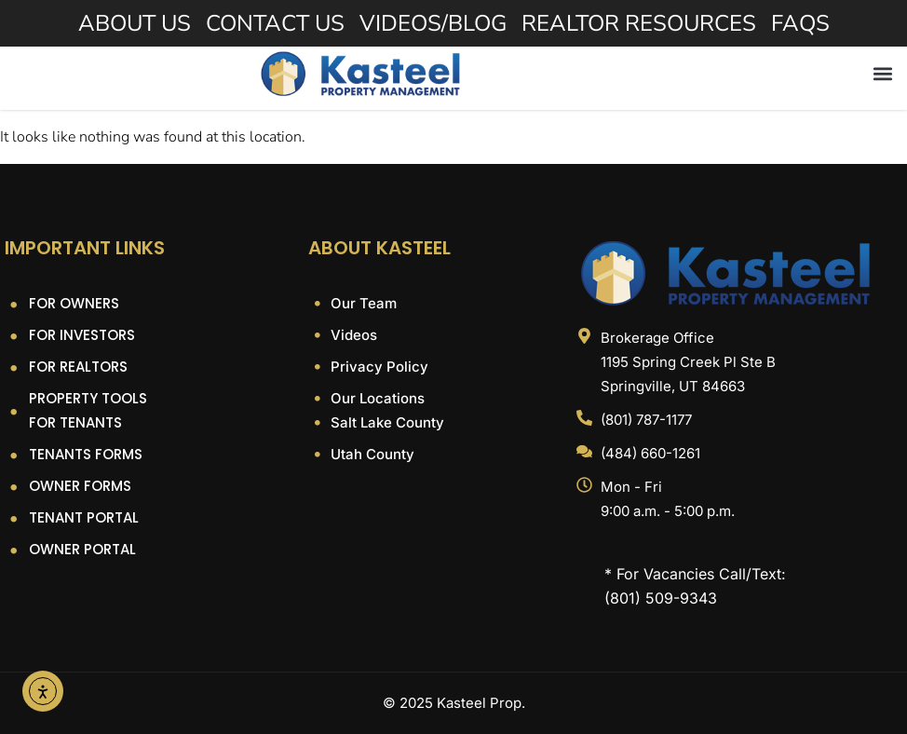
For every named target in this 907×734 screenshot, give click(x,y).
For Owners (74, 303)
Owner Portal (82, 549)
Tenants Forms (85, 454)
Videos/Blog (433, 23)
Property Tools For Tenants (88, 410)
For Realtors (78, 366)
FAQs (800, 23)
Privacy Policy (377, 366)
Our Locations (376, 398)
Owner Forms (80, 486)
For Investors (82, 335)
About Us (134, 23)
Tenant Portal (84, 517)
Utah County (370, 454)
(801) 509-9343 (660, 598)
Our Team (362, 303)
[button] (882, 73)
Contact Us (275, 23)
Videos (352, 335)
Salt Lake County (385, 422)
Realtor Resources (638, 23)
